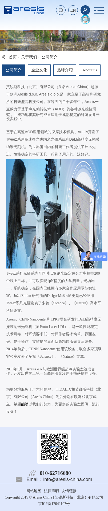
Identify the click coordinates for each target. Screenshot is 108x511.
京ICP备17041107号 (54, 504)
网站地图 (33, 491)
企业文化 (39, 70)
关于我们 (29, 57)
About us (89, 70)
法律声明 (51, 491)
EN (73, 10)
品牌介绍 (65, 70)
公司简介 (14, 70)
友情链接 (69, 491)
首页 (13, 57)
